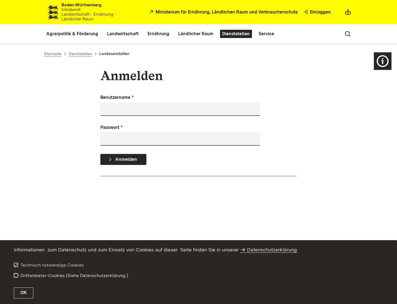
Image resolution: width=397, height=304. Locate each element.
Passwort (111, 128)
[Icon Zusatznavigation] (382, 61)
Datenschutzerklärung (272, 250)
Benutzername (117, 98)
